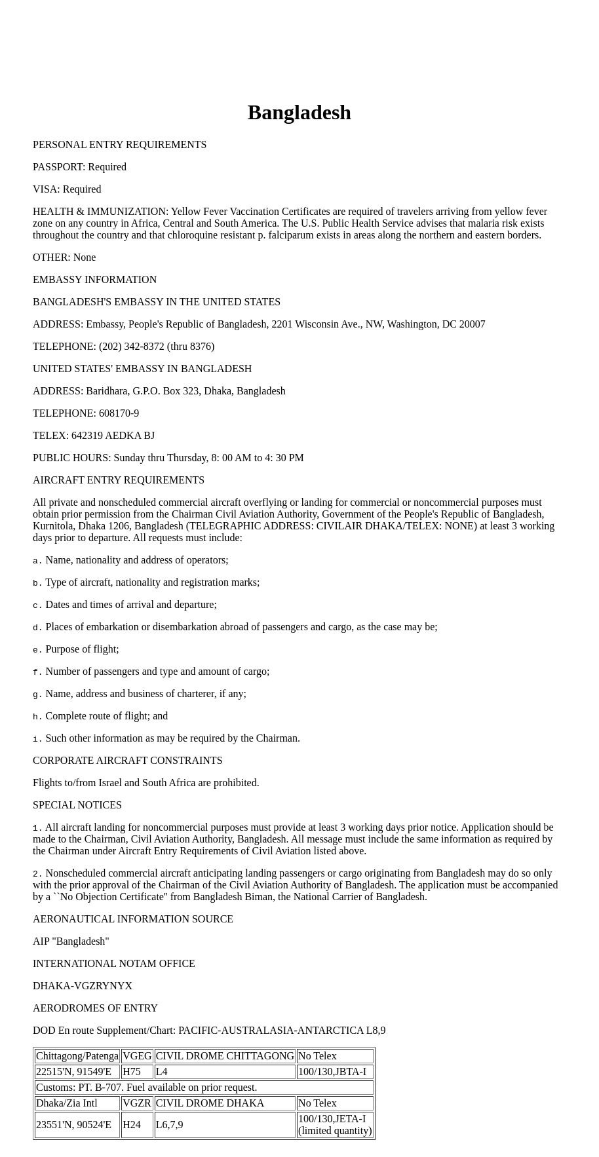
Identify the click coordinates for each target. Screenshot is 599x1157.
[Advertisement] (299, 34)
